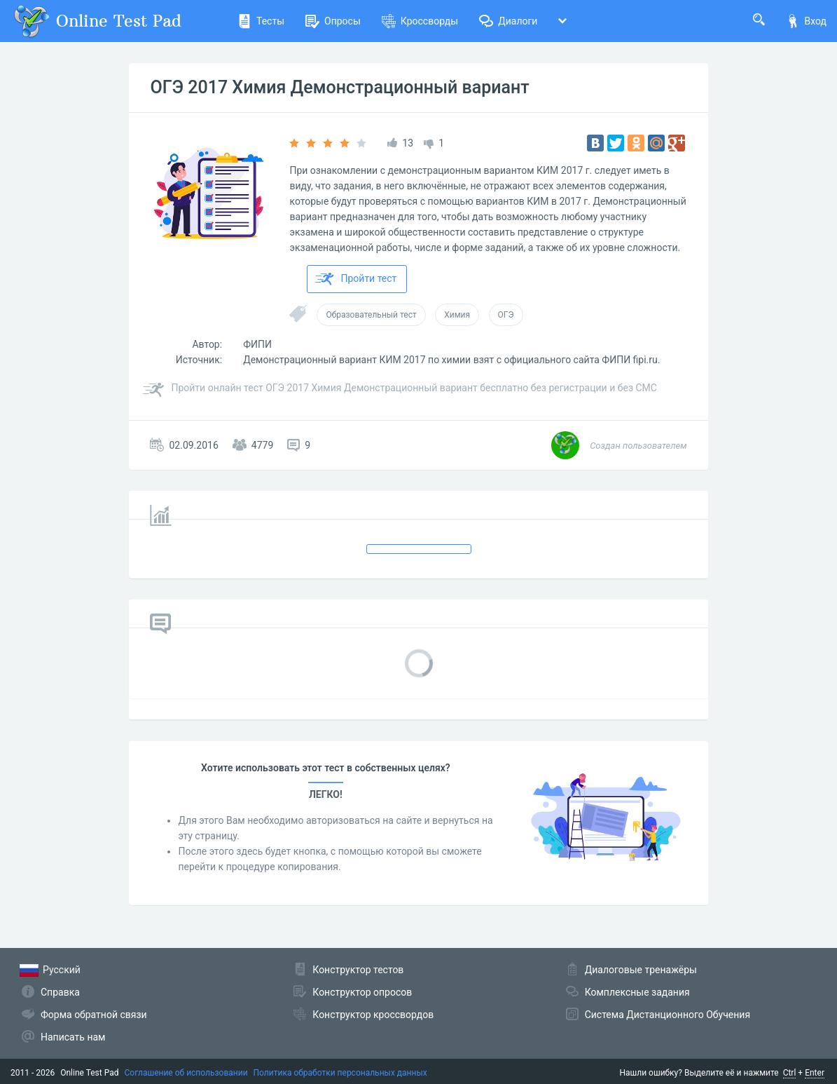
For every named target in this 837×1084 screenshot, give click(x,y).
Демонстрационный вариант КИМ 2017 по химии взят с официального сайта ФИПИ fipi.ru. (451, 359)
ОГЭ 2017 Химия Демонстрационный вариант (339, 87)
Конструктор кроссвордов (373, 1014)
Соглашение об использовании (186, 1073)
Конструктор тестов (357, 969)
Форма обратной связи (94, 1014)
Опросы (333, 21)
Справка (60, 992)
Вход (806, 21)
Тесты (260, 21)
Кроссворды (420, 21)
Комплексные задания (637, 992)
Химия (457, 315)
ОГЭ (506, 315)
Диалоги (508, 21)
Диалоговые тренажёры (641, 969)
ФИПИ (257, 344)
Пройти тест (355, 279)
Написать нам (73, 1037)
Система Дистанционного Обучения (667, 1014)
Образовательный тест (371, 315)
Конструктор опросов (362, 992)
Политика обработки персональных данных (340, 1073)
